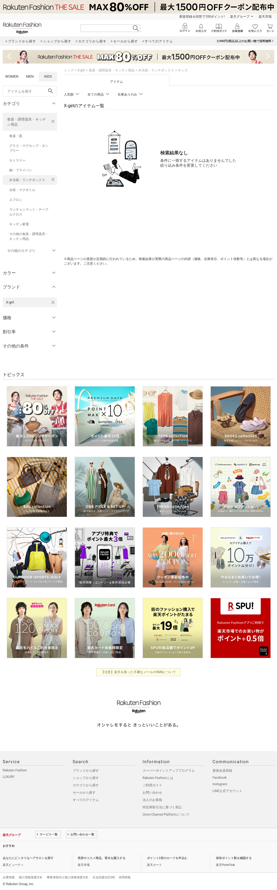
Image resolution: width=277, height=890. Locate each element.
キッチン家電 (19, 224)
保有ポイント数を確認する (234, 858)
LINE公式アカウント (227, 791)
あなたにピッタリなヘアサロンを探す (28, 858)
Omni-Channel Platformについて (166, 814)
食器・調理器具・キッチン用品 (26, 121)
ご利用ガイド (152, 785)
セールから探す (84, 792)
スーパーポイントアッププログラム (169, 770)
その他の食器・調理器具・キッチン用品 (28, 236)
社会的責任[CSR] (104, 877)
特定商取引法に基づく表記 (162, 807)
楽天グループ (240, 16)
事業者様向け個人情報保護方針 (68, 877)
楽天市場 (265, 16)
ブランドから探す (86, 770)
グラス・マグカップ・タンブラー (28, 148)
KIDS (48, 76)
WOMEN (11, 76)
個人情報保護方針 (31, 877)
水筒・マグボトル (22, 190)
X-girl (81, 70)
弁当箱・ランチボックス (27, 180)
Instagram (220, 784)
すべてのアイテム (86, 800)
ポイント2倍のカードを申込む (167, 858)
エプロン (15, 200)
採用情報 (125, 877)
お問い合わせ (152, 792)
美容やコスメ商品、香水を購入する (101, 858)
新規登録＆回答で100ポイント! (202, 16)
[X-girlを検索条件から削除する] (53, 302)
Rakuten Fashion (15, 770)
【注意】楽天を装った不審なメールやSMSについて (138, 672)
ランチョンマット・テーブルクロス (28, 212)
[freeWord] (30, 91)
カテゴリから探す (86, 785)
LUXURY (9, 777)
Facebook (220, 778)
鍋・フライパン (20, 170)
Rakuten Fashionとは (158, 778)
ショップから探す (86, 778)
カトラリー (17, 160)
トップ (69, 70)
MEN (30, 76)
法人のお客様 (152, 800)
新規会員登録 (222, 770)
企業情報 (9, 877)
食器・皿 (15, 136)
